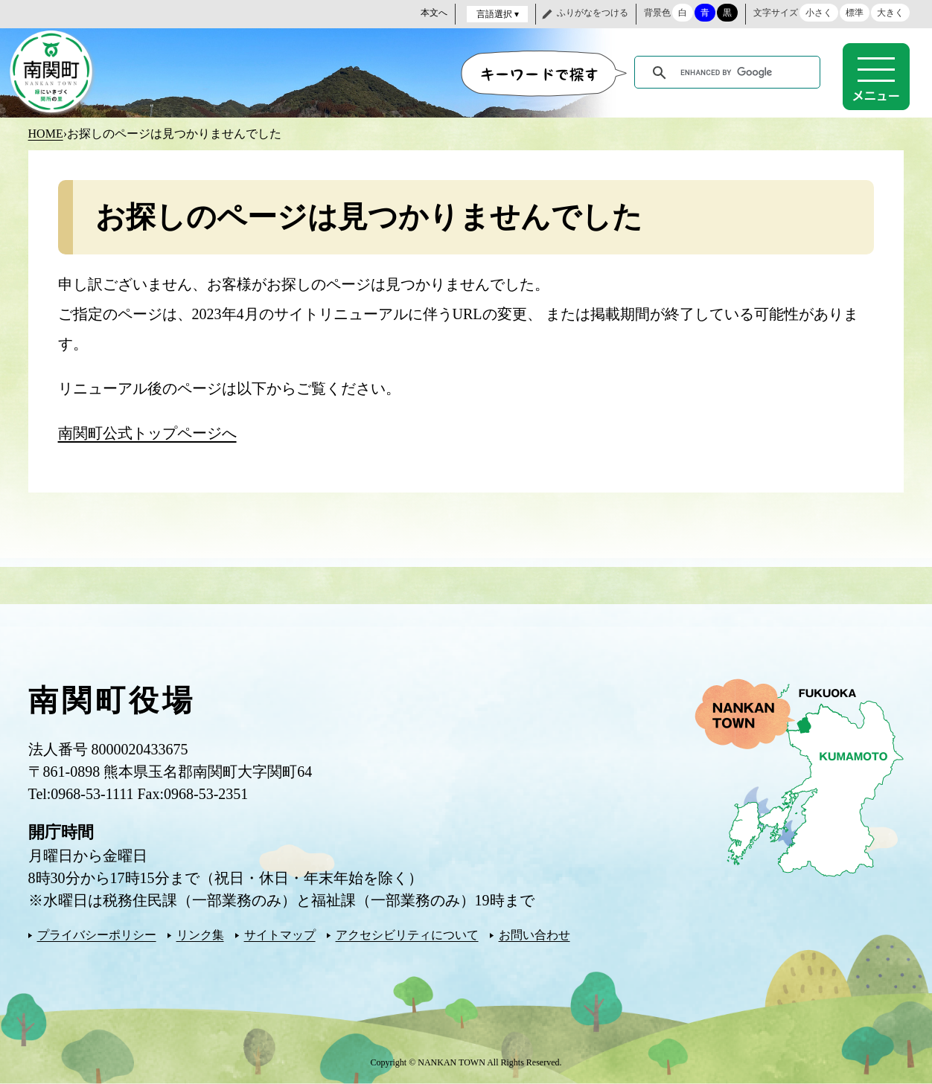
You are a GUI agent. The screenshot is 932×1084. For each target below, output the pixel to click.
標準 (855, 12)
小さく (818, 12)
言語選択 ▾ (497, 14)
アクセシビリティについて (407, 935)
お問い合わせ (534, 935)
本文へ (434, 12)
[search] (729, 73)
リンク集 (200, 935)
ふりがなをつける (592, 12)
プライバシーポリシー (96, 935)
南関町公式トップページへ (147, 433)
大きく (890, 12)
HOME (45, 133)
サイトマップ (280, 935)
